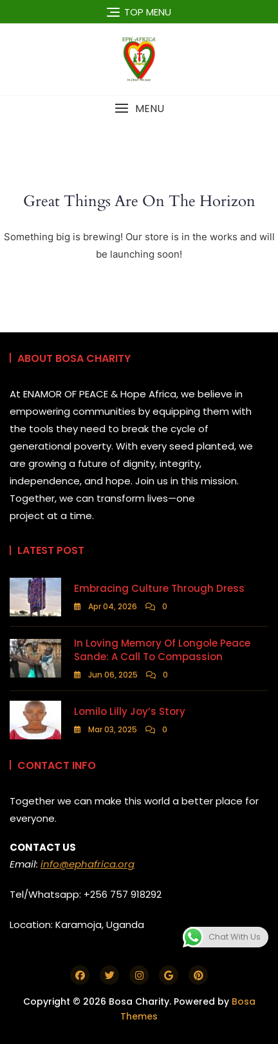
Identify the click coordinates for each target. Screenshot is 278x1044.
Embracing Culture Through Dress (159, 588)
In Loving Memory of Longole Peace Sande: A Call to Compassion (162, 649)
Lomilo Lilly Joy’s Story (129, 711)
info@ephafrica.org (87, 864)
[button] (139, 108)
